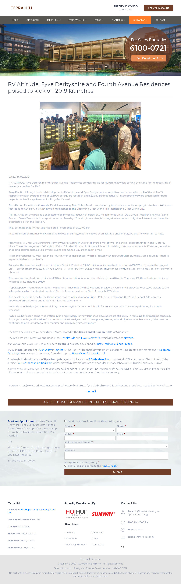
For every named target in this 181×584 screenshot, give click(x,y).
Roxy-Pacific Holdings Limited (114, 344)
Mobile (69, 434)
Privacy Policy (109, 465)
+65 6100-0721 (135, 529)
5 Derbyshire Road (100, 359)
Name (121, 426)
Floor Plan (71, 538)
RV (63, 338)
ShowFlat (140, 20)
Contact (160, 20)
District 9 (60, 349)
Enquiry (69, 426)
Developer (33, 20)
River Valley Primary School (88, 353)
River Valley (45, 349)
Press (99, 20)
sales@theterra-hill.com (141, 536)
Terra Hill (53, 20)
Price (95, 538)
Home (15, 20)
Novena (128, 338)
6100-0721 (148, 48)
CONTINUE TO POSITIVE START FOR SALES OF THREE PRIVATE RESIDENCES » (90, 402)
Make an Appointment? (78, 442)
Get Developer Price (150, 58)
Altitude (70, 338)
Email (121, 434)
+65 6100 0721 (119, 568)
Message (69, 450)
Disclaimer (95, 559)
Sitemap (84, 559)
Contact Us (98, 544)
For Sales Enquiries (149, 39)
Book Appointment (76, 544)
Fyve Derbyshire (90, 338)
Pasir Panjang (77, 20)
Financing (118, 20)
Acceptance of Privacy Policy (81, 462)
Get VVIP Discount (158, 8)
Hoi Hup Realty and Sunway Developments (87, 568)
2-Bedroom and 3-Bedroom (35, 363)
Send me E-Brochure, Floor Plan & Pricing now (95, 421)
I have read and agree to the (92, 465)
